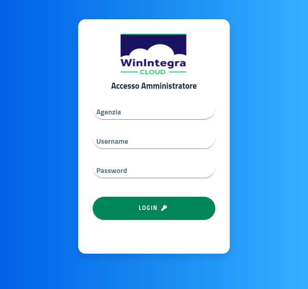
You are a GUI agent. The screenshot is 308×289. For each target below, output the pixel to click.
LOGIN (154, 208)
